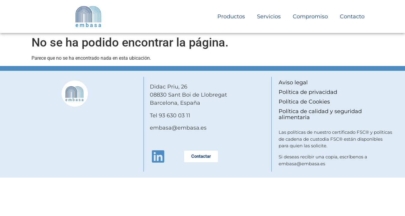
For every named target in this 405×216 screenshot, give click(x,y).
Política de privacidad (308, 92)
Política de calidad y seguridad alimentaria (320, 114)
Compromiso (310, 16)
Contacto (352, 16)
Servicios (269, 16)
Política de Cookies (304, 101)
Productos (231, 16)
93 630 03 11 (174, 115)
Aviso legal (293, 82)
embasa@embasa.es (178, 127)
